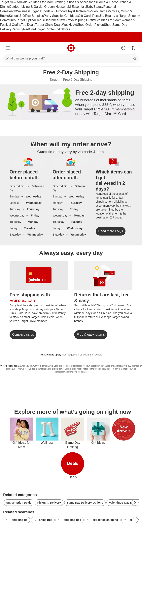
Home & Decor (107, 2)
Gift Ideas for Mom (40, 2)
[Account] (123, 48)
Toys (70, 11)
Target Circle (45, 29)
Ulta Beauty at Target (113, 15)
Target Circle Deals (48, 24)
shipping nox (69, 520)
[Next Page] (135, 502)
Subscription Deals (18, 502)
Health (11, 11)
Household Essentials (70, 6)
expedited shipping (102, 520)
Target (54, 79)
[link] (110, 231)
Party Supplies (54, 15)
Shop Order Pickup (90, 24)
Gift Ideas (71, 15)
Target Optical (26, 20)
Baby (89, 6)
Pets (95, 15)
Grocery (49, 6)
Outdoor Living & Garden (26, 6)
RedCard (29, 29)
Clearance (51, 20)
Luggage (35, 11)
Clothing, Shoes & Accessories (75, 2)
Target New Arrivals (13, 2)
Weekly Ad (69, 24)
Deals (40, 20)
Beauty (98, 6)
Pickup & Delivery (49, 502)
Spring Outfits (85, 20)
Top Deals (28, 24)
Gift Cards (85, 15)
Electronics (81, 11)
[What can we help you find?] (71, 58)
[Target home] (71, 48)
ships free (42, 520)
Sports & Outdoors (54, 11)
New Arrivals (67, 20)
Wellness (22, 11)
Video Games (99, 11)
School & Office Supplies (26, 15)
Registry (17, 29)
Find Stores (62, 29)
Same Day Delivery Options (85, 502)
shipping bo (16, 520)
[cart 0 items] (133, 48)
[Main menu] (8, 48)
